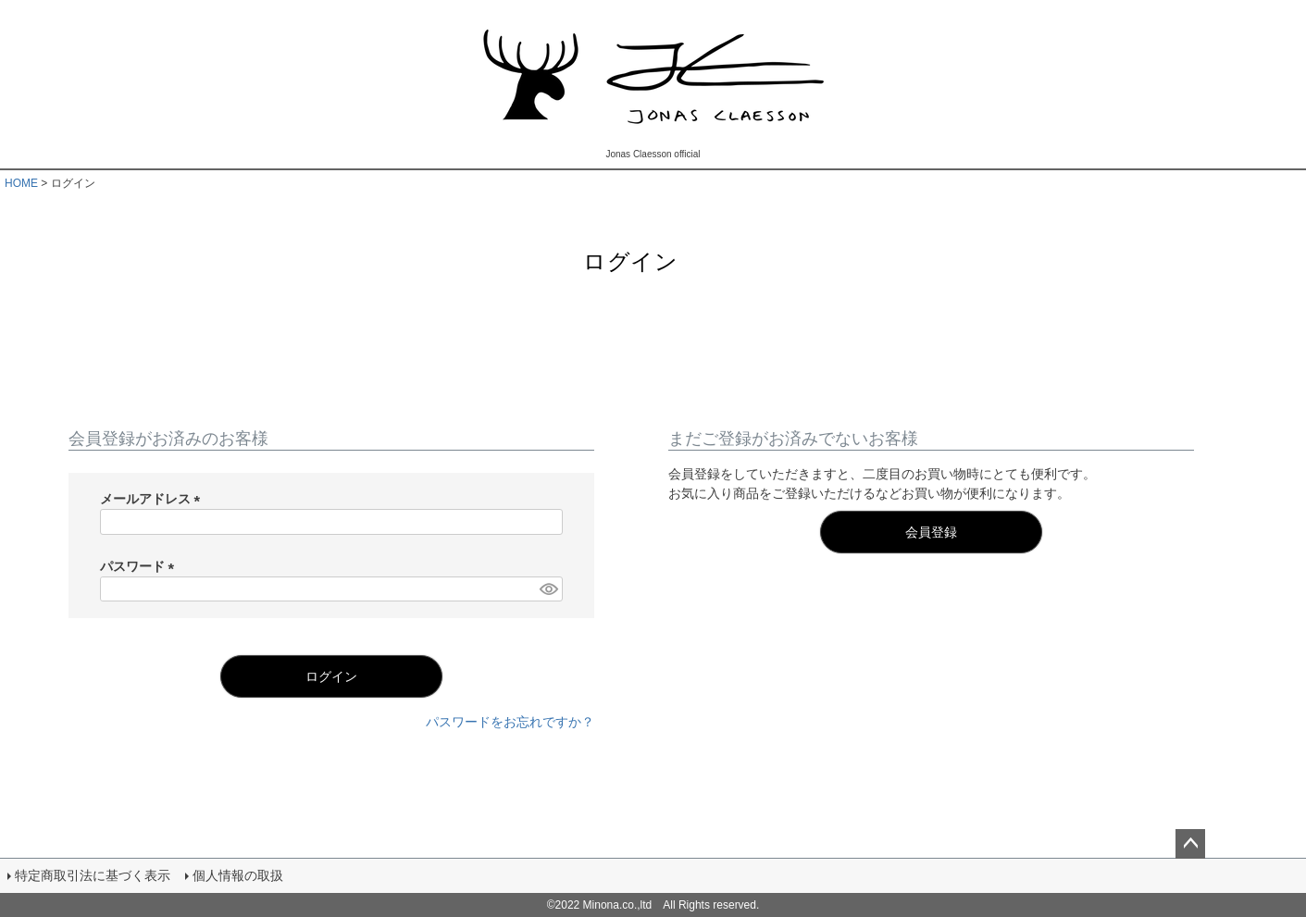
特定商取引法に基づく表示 (92, 875)
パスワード (140, 566)
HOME (21, 183)
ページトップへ (1190, 844)
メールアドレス (153, 498)
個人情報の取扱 (238, 875)
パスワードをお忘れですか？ (510, 721)
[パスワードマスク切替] (548, 589)
